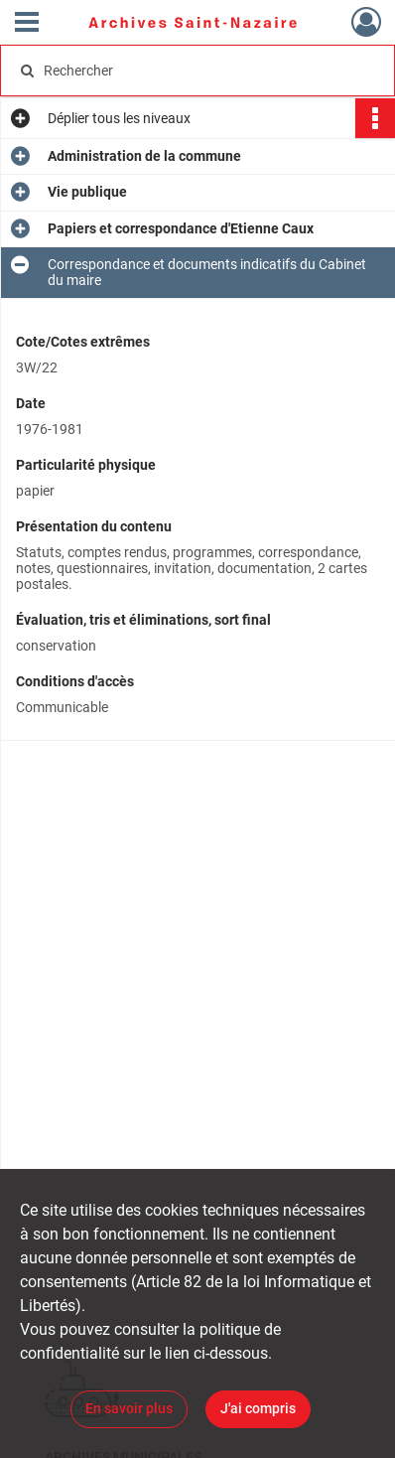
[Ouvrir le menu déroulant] (27, 24)
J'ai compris (258, 1408)
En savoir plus (129, 1408)
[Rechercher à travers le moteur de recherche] (194, 70)
